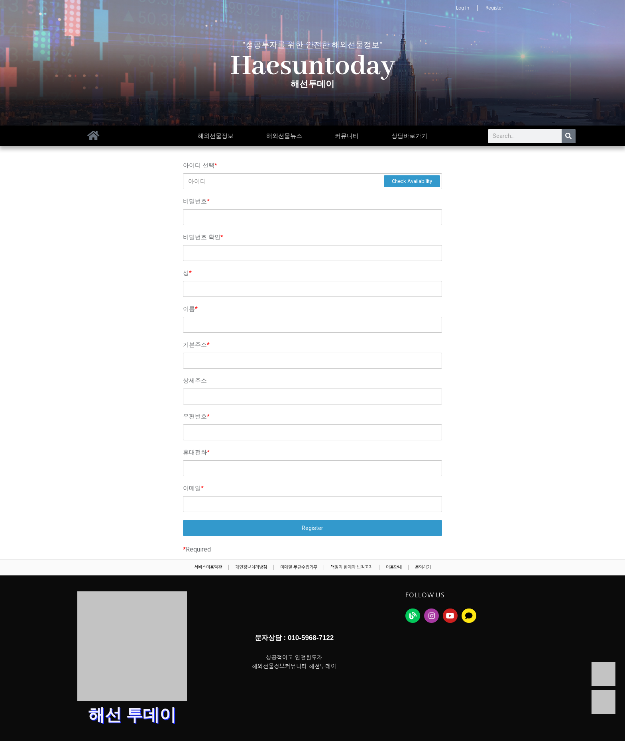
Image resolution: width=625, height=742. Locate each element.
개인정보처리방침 (242, 568)
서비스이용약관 (193, 568)
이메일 (193, 488)
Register (494, 8)
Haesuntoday (312, 66)
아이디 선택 (200, 165)
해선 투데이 (132, 717)
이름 (190, 308)
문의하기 (438, 568)
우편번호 (196, 416)
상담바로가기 (409, 135)
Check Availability (412, 181)
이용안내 (404, 568)
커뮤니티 (347, 135)
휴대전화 (196, 452)
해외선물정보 (216, 135)
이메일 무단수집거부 (296, 568)
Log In (462, 8)
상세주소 (195, 380)
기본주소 (196, 344)
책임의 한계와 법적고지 (356, 568)
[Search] (569, 136)
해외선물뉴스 (284, 135)
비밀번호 (196, 201)
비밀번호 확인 (203, 237)
